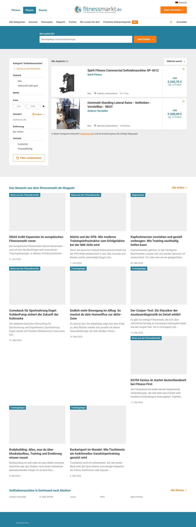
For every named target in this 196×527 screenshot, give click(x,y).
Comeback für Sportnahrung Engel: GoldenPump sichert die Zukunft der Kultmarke (33, 314)
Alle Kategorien (17, 22)
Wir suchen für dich (90, 22)
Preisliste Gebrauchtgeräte (120, 22)
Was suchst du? (47, 33)
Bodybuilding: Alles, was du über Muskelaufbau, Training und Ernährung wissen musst (35, 453)
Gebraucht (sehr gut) (28, 85)
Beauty (43, 10)
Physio (29, 10)
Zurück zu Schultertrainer (26, 68)
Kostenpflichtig (25, 149)
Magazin (60, 22)
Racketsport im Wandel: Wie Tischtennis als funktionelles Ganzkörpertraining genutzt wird (97, 453)
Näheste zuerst (174, 61)
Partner (72, 22)
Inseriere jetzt (87, 134)
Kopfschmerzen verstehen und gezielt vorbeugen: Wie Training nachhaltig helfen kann (156, 241)
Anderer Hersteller (97, 110)
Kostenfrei (23, 144)
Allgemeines (138, 195)
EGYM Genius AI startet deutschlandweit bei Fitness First (158, 382)
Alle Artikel (178, 187)
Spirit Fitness (94, 74)
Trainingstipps (78, 268)
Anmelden (182, 22)
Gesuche (33, 22)
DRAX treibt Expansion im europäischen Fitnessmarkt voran (36, 239)
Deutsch (181, 2)
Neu (20, 81)
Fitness (15, 10)
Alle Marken (177, 490)
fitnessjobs (47, 22)
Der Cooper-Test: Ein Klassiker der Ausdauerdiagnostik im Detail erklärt (156, 312)
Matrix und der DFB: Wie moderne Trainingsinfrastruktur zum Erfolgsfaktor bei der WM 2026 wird (97, 241)
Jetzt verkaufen (172, 9)
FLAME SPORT (46, 497)
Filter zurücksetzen (28, 158)
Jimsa (73, 497)
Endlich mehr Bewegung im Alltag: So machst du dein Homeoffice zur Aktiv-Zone (96, 314)
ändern (38, 114)
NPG (102, 497)
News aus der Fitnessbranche (24, 195)
